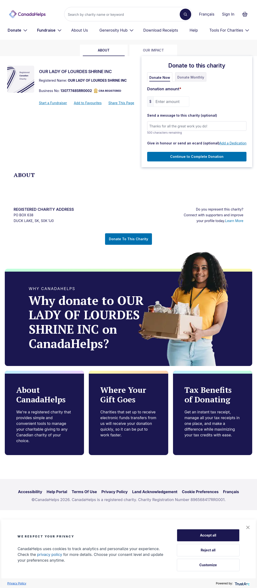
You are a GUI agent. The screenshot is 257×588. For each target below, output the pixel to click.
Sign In (228, 14)
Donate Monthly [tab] (190, 77)
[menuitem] (17, 30)
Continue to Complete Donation (196, 156)
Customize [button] (208, 565)
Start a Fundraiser (53, 103)
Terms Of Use (84, 491)
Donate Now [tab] (159, 77)
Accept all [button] (208, 535)
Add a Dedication (232, 143)
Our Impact (153, 50)
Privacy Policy (16, 583)
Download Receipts (160, 30)
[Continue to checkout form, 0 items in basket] (246, 14)
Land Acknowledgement (154, 491)
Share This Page (121, 103)
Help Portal (57, 491)
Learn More (234, 221)
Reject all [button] (208, 550)
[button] (248, 527)
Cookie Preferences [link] (200, 491)
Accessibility (30, 491)
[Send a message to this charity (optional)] (196, 126)
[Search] (124, 14)
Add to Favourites (87, 103)
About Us (79, 30)
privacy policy (49, 554)
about (104, 50)
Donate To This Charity (128, 239)
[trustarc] (242, 583)
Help (194, 30)
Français (206, 14)
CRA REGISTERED (107, 90)
